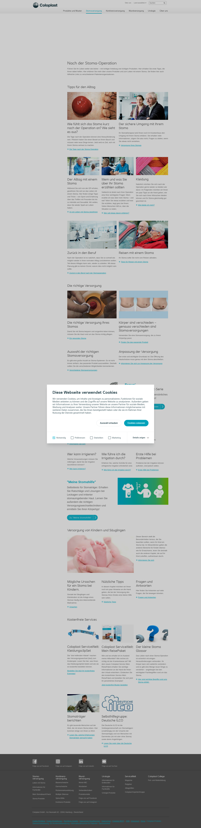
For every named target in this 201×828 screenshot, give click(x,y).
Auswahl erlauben (109, 423)
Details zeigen (139, 438)
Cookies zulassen (136, 423)
